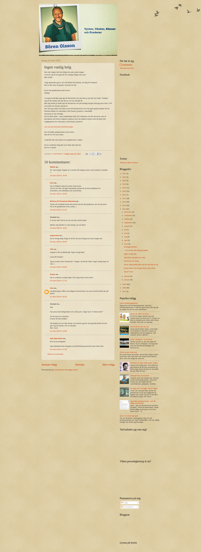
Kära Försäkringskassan (129, 303)
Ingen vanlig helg (130, 254)
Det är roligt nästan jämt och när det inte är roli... (141, 265)
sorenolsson (127, 65)
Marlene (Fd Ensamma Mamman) (63, 201)
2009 (124, 284)
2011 (124, 205)
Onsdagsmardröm (130, 247)
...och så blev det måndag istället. (136, 250)
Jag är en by (128, 272)
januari (127, 280)
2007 (124, 291)
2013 (124, 198)
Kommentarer (127, 507)
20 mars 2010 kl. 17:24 (58, 281)
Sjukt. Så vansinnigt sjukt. (129, 416)
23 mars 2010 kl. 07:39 (58, 349)
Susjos (52, 274)
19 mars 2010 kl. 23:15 (58, 210)
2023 (124, 173)
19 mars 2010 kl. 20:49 (58, 176)
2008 (124, 288)
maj (125, 237)
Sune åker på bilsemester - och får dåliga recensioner (142, 402)
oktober (127, 219)
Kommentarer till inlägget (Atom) (66, 370)
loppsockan (54, 235)
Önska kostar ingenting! (128, 352)
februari (127, 276)
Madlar (52, 167)
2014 (124, 195)
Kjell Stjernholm (56, 338)
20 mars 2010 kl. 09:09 (58, 267)
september (128, 223)
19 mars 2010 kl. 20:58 (58, 194)
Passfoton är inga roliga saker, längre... (144, 363)
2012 (124, 202)
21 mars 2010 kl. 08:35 (58, 297)
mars (126, 244)
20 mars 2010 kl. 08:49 (58, 242)
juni (125, 233)
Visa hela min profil (127, 68)
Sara (52, 288)
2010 (124, 209)
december (128, 212)
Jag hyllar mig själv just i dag (134, 257)
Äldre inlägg (108, 364)
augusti (127, 226)
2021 (124, 177)
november (128, 215)
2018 (124, 184)
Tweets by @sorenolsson (129, 163)
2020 (124, 181)
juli (125, 230)
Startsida (79, 364)
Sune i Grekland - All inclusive (141, 339)
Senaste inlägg (49, 364)
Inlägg (124, 503)
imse (52, 183)
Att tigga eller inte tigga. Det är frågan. (144, 388)
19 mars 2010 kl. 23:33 (58, 228)
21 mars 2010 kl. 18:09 (58, 331)
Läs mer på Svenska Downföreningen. (59, 127)
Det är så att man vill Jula (139, 327)
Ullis (51, 249)
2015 (124, 191)
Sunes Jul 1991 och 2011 (139, 314)
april (126, 240)
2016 (124, 188)
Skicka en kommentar (55, 354)
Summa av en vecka (131, 261)
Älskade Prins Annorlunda (139, 376)
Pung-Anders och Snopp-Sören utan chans (139, 268)
